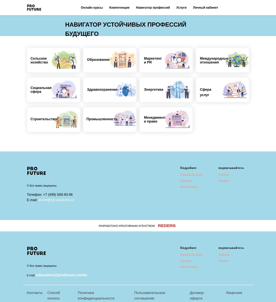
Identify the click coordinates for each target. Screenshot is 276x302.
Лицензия (234, 293)
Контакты (35, 293)
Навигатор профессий (153, 7)
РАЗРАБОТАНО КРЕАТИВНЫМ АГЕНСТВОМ (127, 225)
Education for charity (191, 174)
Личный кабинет (205, 7)
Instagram (224, 180)
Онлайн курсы (92, 7)
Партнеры (185, 180)
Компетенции (119, 7)
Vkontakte (224, 254)
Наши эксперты (189, 186)
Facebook (224, 174)
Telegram (224, 260)
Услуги (181, 7)
